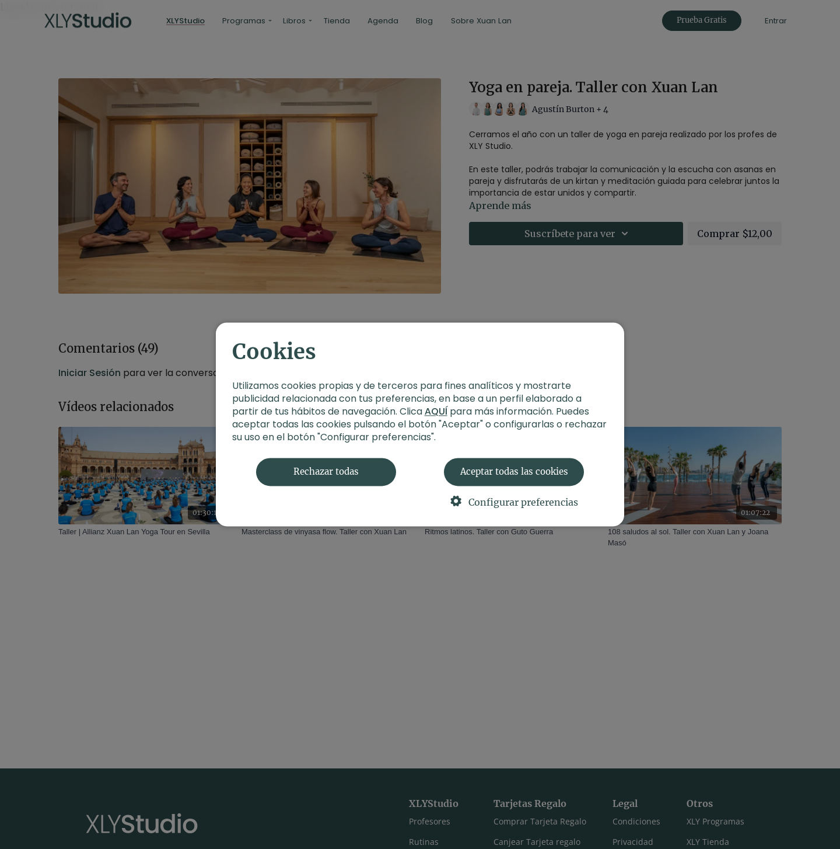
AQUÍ (436, 412)
